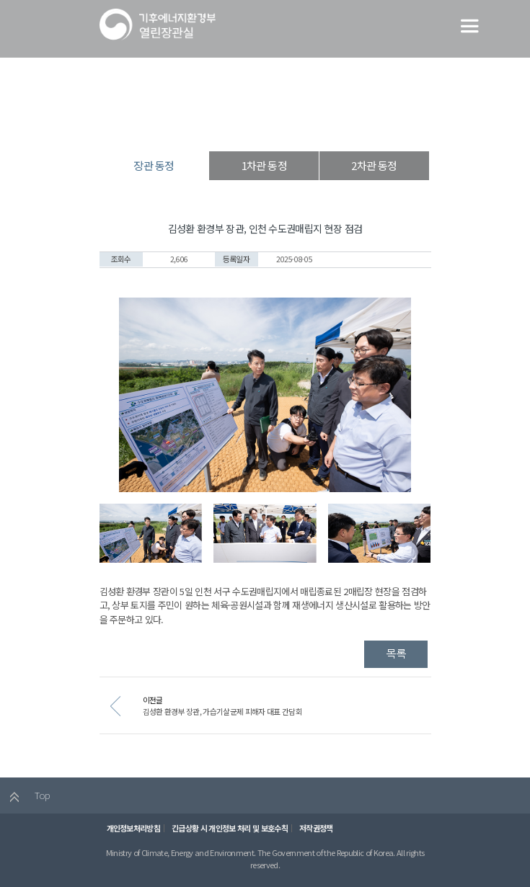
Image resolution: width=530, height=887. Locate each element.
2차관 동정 (374, 165)
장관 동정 (317, 126)
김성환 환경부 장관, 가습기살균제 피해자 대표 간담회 (240, 714)
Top (26, 798)
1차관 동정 (264, 165)
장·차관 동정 (260, 126)
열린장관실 (201, 126)
